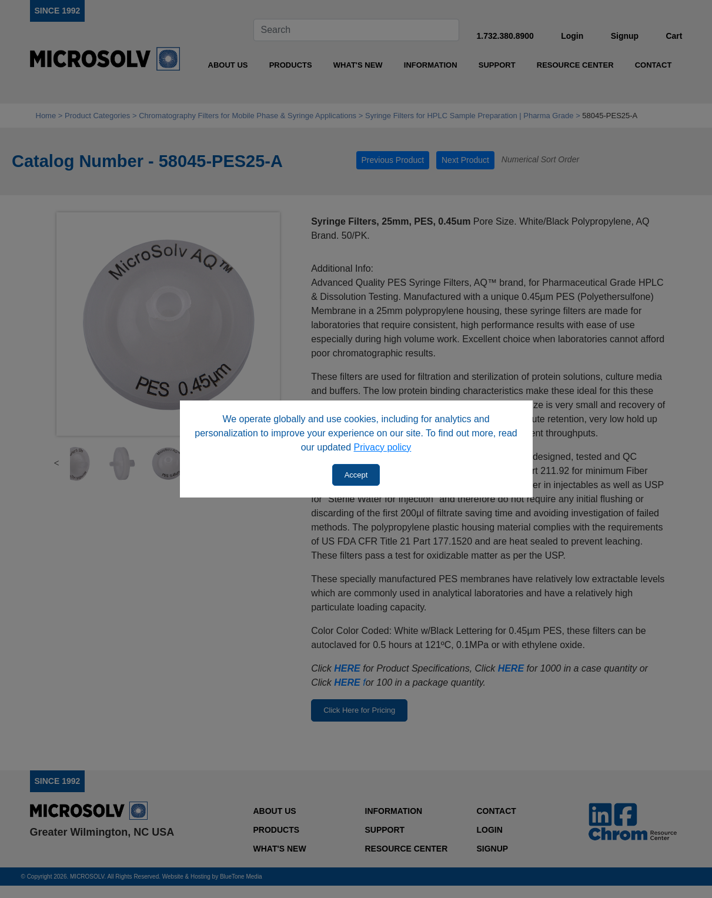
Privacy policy (383, 447)
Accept (356, 474)
